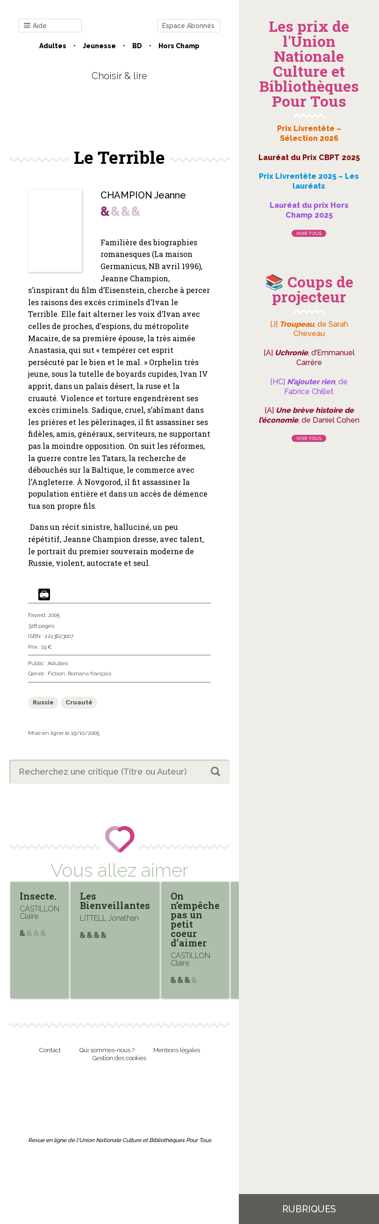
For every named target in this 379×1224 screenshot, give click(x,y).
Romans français (89, 673)
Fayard (36, 615)
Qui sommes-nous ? (107, 1050)
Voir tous (309, 233)
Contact (50, 1050)
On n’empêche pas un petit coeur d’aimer (195, 919)
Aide (35, 26)
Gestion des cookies (119, 1058)
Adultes (52, 46)
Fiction (56, 673)
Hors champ (179, 46)
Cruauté (79, 702)
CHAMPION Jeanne (143, 195)
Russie (43, 702)
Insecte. (38, 896)
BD (137, 46)
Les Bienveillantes (115, 900)
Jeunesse (99, 46)
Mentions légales (176, 1050)
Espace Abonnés (188, 25)
